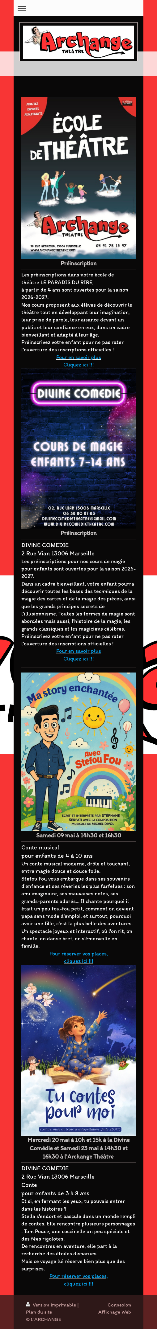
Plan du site (39, 1312)
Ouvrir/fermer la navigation (78, 8)
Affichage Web (114, 1312)
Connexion (119, 1305)
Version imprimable (51, 1305)
